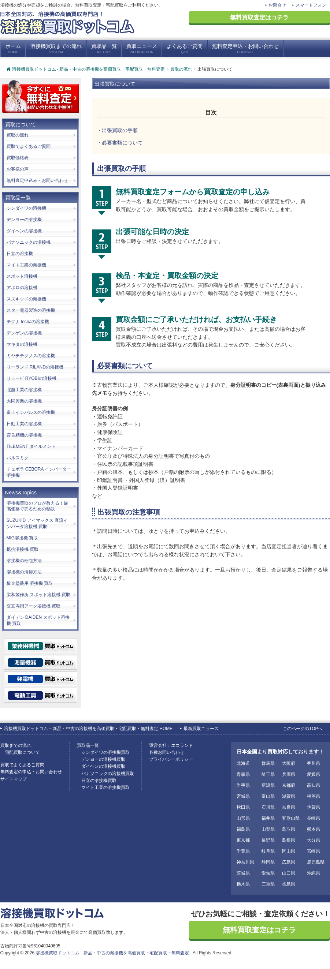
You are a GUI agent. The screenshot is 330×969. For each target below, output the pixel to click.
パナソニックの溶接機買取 (107, 773)
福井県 (268, 818)
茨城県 (243, 873)
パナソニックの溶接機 (29, 242)
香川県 (313, 763)
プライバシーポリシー (171, 759)
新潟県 (268, 785)
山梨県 (268, 829)
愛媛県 (313, 774)
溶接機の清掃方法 (24, 572)
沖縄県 (313, 873)
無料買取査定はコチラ (259, 17)
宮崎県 (313, 851)
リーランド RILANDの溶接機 (35, 367)
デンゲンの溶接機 (24, 333)
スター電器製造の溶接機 (31, 310)
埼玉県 (268, 774)
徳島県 (288, 884)
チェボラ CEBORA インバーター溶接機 (39, 472)
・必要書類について (120, 143)
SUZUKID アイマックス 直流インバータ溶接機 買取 (37, 523)
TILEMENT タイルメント (31, 446)
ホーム (13, 49)
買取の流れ (18, 135)
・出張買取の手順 (117, 130)
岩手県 (243, 785)
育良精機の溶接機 (24, 435)
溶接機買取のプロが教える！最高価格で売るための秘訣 (37, 506)
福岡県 (313, 796)
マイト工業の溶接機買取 (105, 787)
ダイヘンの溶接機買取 (103, 766)
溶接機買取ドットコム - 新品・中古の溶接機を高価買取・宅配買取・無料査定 (85, 69)
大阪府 (288, 763)
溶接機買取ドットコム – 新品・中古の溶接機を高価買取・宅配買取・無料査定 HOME (88, 728)
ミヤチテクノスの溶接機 (31, 355)
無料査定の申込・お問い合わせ (31, 771)
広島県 (288, 862)
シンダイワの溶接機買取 (105, 752)
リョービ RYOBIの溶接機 (31, 378)
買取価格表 (18, 157)
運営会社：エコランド (171, 745)
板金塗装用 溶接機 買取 (30, 583)
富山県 (268, 796)
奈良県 (288, 807)
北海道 (243, 763)
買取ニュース (141, 49)
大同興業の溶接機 (24, 401)
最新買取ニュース (201, 728)
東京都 (243, 840)
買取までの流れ (15, 745)
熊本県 (313, 829)
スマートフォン (311, 5)
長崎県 (313, 818)
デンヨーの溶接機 (24, 219)
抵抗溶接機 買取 (22, 549)
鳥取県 (288, 829)
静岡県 (268, 862)
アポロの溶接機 (22, 287)
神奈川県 (245, 862)
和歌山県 (291, 818)
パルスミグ (18, 457)
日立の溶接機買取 (98, 780)
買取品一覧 (104, 49)
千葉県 (243, 851)
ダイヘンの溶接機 (24, 230)
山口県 (288, 873)
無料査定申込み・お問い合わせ (37, 180)
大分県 (313, 840)
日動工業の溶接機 (24, 423)
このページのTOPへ (302, 728)
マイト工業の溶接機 (26, 264)
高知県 (313, 785)
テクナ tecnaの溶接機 (28, 321)
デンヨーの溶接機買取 (103, 759)
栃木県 (243, 884)
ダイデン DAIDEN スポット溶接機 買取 (38, 620)
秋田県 (243, 807)
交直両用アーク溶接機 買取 (33, 606)
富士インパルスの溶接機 (31, 412)
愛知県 (268, 873)
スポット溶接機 (22, 276)
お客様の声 (18, 169)
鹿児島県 (316, 862)
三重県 (268, 884)
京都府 (288, 785)
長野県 (268, 840)
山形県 (243, 818)
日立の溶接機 (20, 253)
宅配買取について (22, 752)
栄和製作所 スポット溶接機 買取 (39, 594)
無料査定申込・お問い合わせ (245, 49)
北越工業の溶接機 (24, 389)
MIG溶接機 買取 (22, 537)
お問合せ (277, 5)
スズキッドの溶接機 (26, 299)
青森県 (243, 774)
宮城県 (243, 796)
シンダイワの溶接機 (26, 208)
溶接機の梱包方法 (24, 560)
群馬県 (268, 763)
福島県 (243, 829)
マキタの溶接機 (22, 344)
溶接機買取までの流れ (56, 49)
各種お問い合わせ (166, 752)
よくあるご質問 (185, 49)
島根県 (288, 840)
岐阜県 (268, 851)
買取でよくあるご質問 (29, 146)
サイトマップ (13, 779)
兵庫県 (288, 774)
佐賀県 (313, 807)
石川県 (268, 807)
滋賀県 (288, 796)
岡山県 (288, 851)
